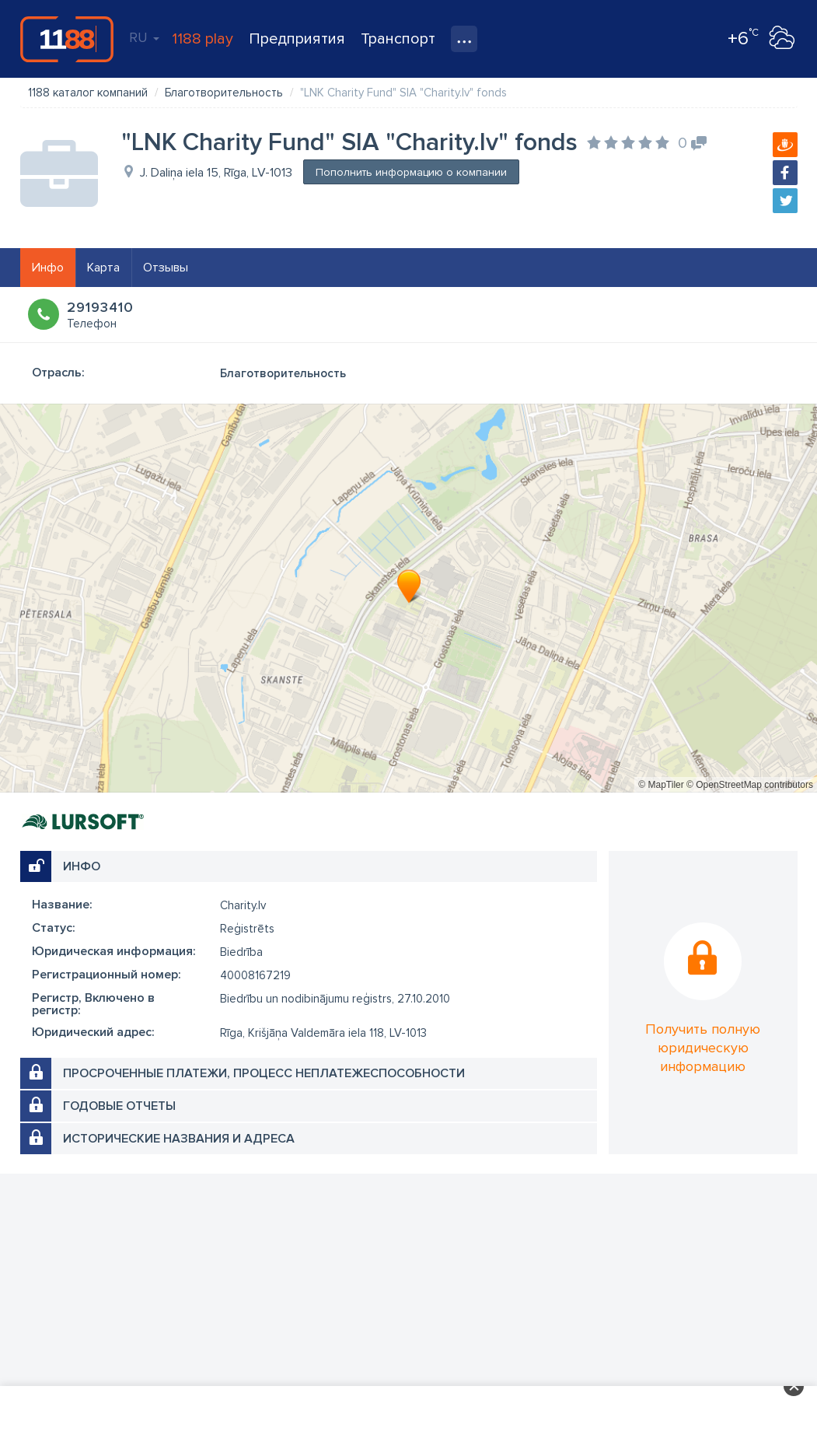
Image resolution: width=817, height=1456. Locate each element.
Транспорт (398, 39)
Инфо (48, 267)
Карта (103, 267)
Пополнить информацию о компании (411, 172)
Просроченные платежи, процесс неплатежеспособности (264, 1073)
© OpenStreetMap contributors (749, 784)
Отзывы (165, 267)
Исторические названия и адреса (179, 1138)
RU (144, 37)
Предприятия (297, 39)
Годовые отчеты (119, 1106)
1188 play (202, 39)
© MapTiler (660, 784)
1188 (66, 39)
